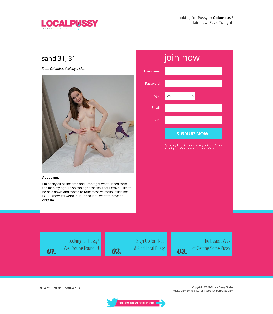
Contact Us (72, 288)
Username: (152, 71)
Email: (156, 107)
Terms (57, 288)
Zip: (158, 120)
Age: (157, 95)
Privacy (44, 288)
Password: (153, 83)
